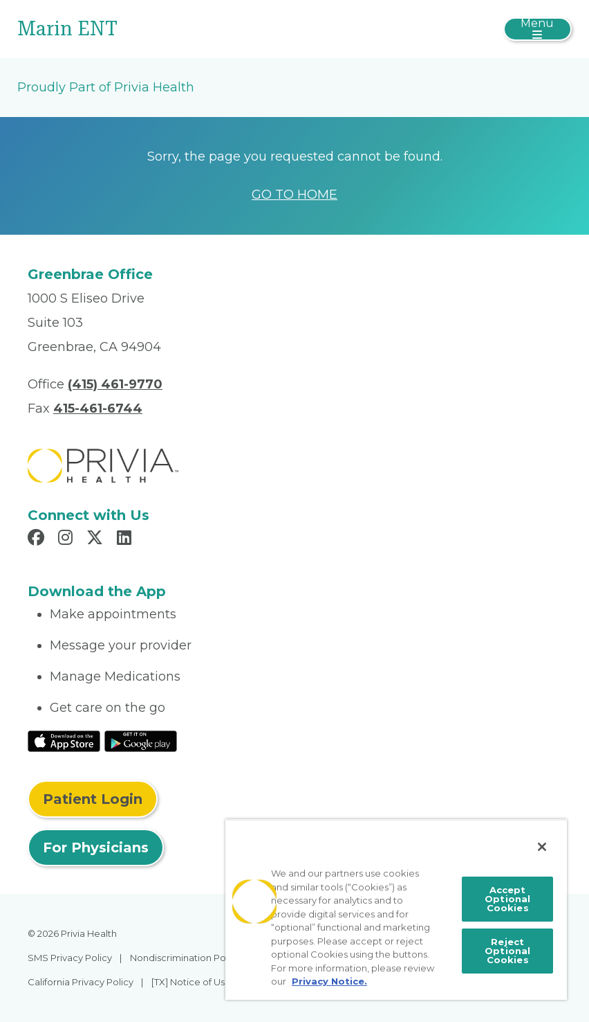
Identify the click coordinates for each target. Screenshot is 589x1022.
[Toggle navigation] (537, 29)
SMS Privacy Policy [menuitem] (70, 957)
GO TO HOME (294, 194)
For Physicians (96, 847)
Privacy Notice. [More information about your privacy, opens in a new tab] (329, 981)
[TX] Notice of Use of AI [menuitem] (201, 981)
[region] (396, 909)
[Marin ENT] (202, 29)
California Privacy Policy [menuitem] (80, 981)
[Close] (542, 847)
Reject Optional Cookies (507, 950)
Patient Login (92, 799)
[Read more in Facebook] (38, 539)
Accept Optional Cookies (507, 898)
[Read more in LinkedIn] (126, 539)
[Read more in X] (96, 539)
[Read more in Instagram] (67, 539)
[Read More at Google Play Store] (140, 740)
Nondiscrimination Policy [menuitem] (185, 957)
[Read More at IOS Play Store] (64, 740)
